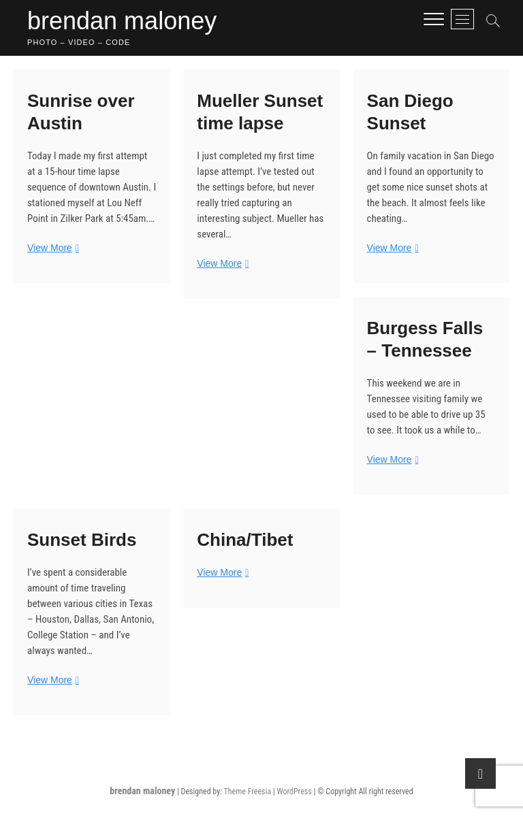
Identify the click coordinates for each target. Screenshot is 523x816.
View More (51, 248)
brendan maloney (122, 21)
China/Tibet (245, 539)
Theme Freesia (247, 791)
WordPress (293, 791)
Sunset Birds (81, 539)
